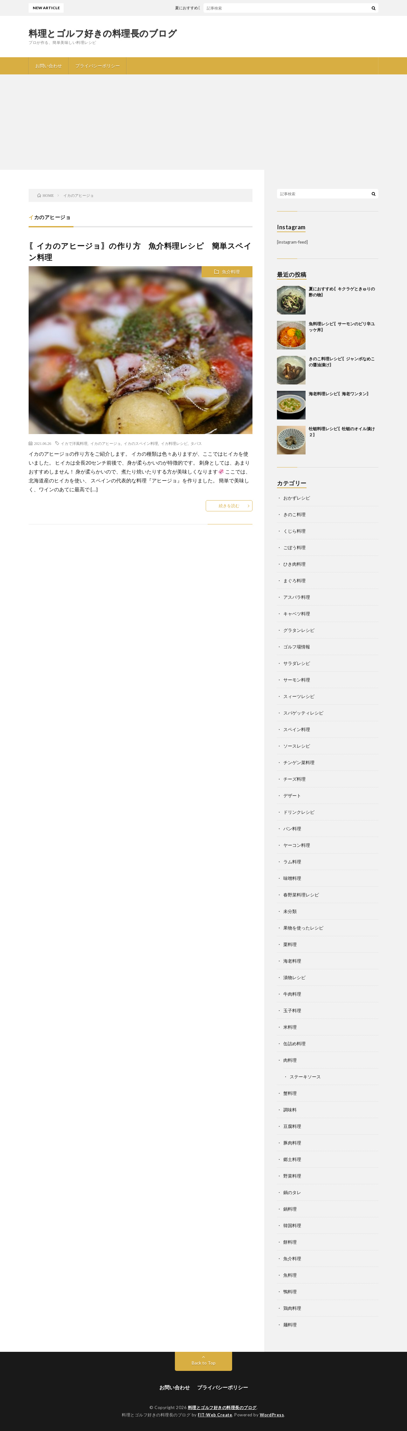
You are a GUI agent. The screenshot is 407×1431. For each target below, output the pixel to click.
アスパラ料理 (296, 597)
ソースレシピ (296, 746)
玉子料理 (292, 1010)
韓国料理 (292, 1225)
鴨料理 (290, 1291)
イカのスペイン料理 (141, 443)
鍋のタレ (292, 1192)
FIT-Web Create (215, 1414)
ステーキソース (305, 1076)
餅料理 (290, 1242)
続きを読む (229, 505)
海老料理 (292, 961)
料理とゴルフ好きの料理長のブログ (103, 33)
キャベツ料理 (296, 613)
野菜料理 (292, 1176)
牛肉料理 (292, 994)
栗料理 (290, 944)
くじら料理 (294, 531)
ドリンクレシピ (298, 812)
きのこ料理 (294, 514)
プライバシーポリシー (97, 65)
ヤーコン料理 (296, 845)
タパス (196, 443)
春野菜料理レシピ (301, 894)
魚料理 (290, 1275)
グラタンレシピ (298, 630)
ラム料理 (292, 861)
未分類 (290, 911)
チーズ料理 (294, 779)
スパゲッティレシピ (303, 713)
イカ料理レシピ (174, 443)
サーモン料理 (296, 679)
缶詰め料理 (294, 1043)
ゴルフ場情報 (296, 646)
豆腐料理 (292, 1126)
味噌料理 (292, 878)
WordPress (272, 1414)
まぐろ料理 (294, 580)
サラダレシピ (296, 663)
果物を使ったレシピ (303, 927)
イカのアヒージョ (105, 443)
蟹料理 (290, 1093)
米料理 (290, 1027)
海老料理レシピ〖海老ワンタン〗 (340, 393)
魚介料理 (231, 271)
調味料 (290, 1109)
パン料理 (292, 828)
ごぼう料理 (294, 547)
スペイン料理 (296, 729)
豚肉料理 (292, 1142)
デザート (292, 795)
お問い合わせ (48, 65)
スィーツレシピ (298, 696)
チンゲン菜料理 (298, 762)
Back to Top (204, 1362)
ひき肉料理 (294, 564)
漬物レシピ (294, 977)
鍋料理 (290, 1209)
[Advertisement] (203, 122)
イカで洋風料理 (74, 443)
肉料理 (290, 1060)
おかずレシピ (296, 498)
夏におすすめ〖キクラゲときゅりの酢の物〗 (218, 7)
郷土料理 (292, 1159)
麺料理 (290, 1324)
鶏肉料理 (292, 1308)
